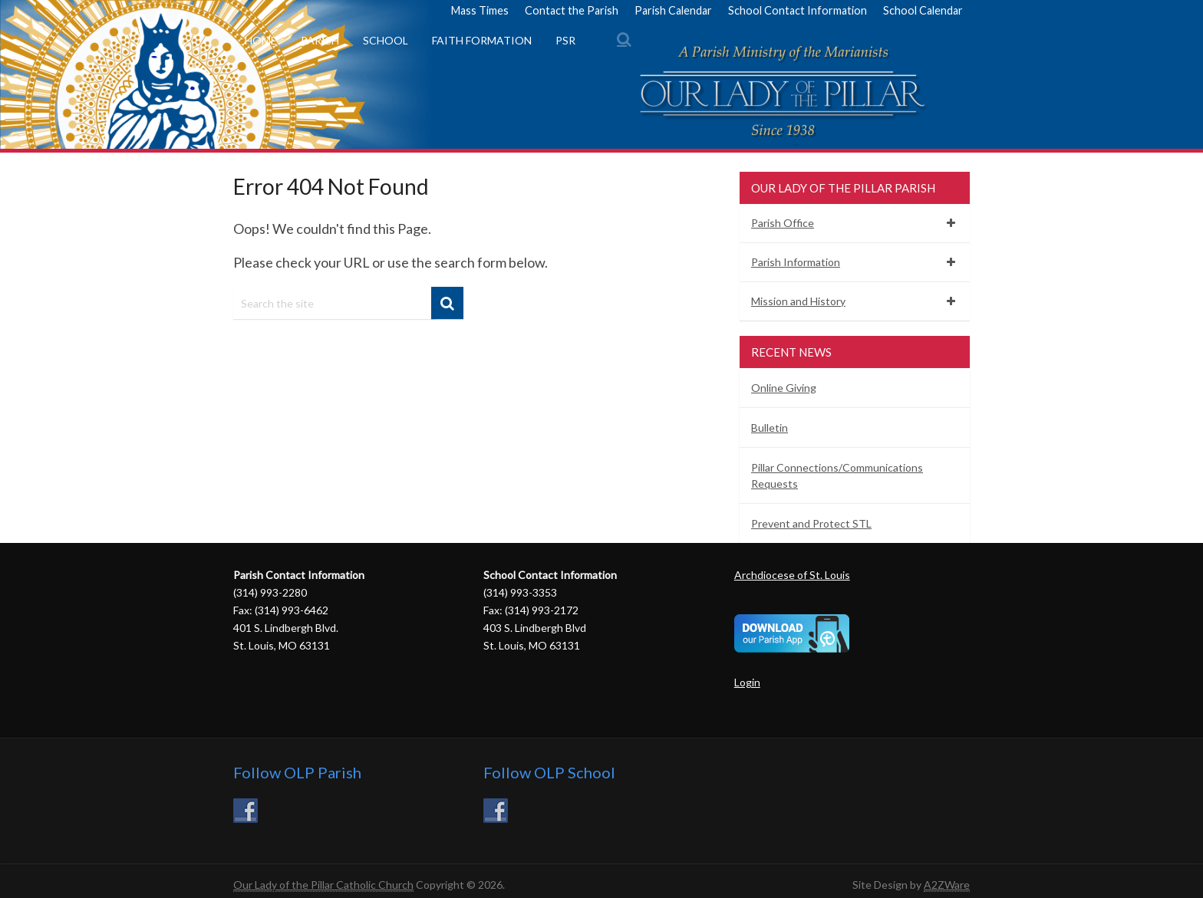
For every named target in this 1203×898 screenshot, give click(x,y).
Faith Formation (482, 40)
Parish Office (782, 222)
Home (261, 40)
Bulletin (769, 427)
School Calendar (923, 10)
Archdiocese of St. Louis (792, 574)
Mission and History (798, 301)
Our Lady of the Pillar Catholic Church (323, 884)
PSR (565, 40)
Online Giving (783, 387)
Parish (320, 40)
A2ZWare (947, 884)
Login (747, 682)
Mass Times (480, 10)
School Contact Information (797, 10)
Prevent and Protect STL (811, 523)
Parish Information (795, 261)
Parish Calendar (673, 10)
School (385, 40)
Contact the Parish (571, 10)
